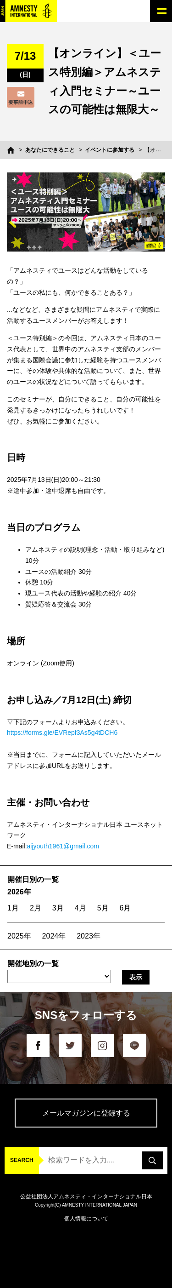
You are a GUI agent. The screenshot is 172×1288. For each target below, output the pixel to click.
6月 (125, 908)
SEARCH (21, 1160)
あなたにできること (50, 150)
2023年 (88, 936)
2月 (35, 908)
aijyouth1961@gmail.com (63, 846)
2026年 (19, 892)
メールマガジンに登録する (86, 1113)
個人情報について (86, 1218)
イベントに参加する (109, 150)
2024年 (54, 936)
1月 (13, 908)
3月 (58, 908)
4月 (80, 908)
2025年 (19, 936)
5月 (103, 908)
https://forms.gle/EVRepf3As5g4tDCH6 (62, 732)
